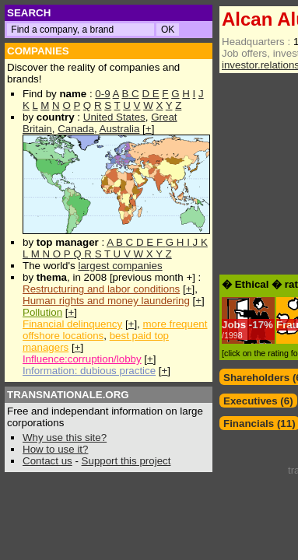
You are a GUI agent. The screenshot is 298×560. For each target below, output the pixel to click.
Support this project (126, 461)
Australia (120, 129)
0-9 (102, 94)
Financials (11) (259, 423)
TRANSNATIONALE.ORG (68, 395)
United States (114, 117)
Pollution (42, 312)
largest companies (120, 265)
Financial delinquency (72, 324)
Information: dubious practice (89, 370)
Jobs (234, 325)
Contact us (47, 461)
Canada (76, 129)
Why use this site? (65, 437)
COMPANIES (38, 51)
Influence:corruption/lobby (82, 359)
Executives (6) (258, 401)
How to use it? (55, 449)
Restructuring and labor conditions (101, 289)
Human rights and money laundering (106, 300)
